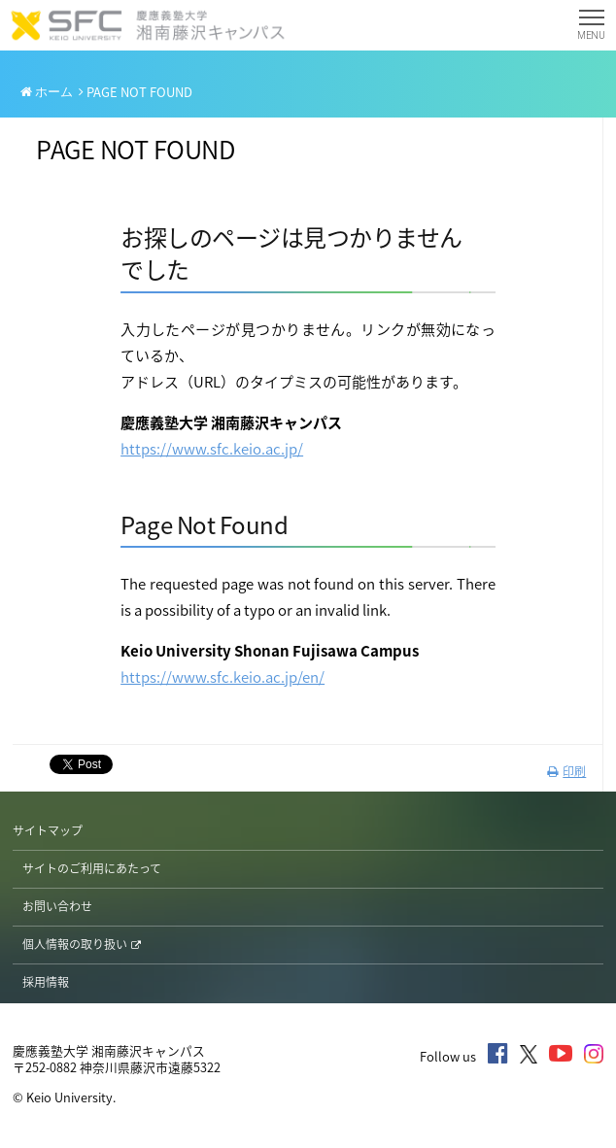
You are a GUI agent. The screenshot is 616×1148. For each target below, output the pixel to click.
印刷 (566, 771)
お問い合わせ (57, 906)
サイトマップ (48, 830)
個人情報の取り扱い (81, 944)
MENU (591, 29)
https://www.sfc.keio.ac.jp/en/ (222, 677)
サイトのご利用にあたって (91, 868)
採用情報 (45, 982)
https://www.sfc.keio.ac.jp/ (211, 448)
